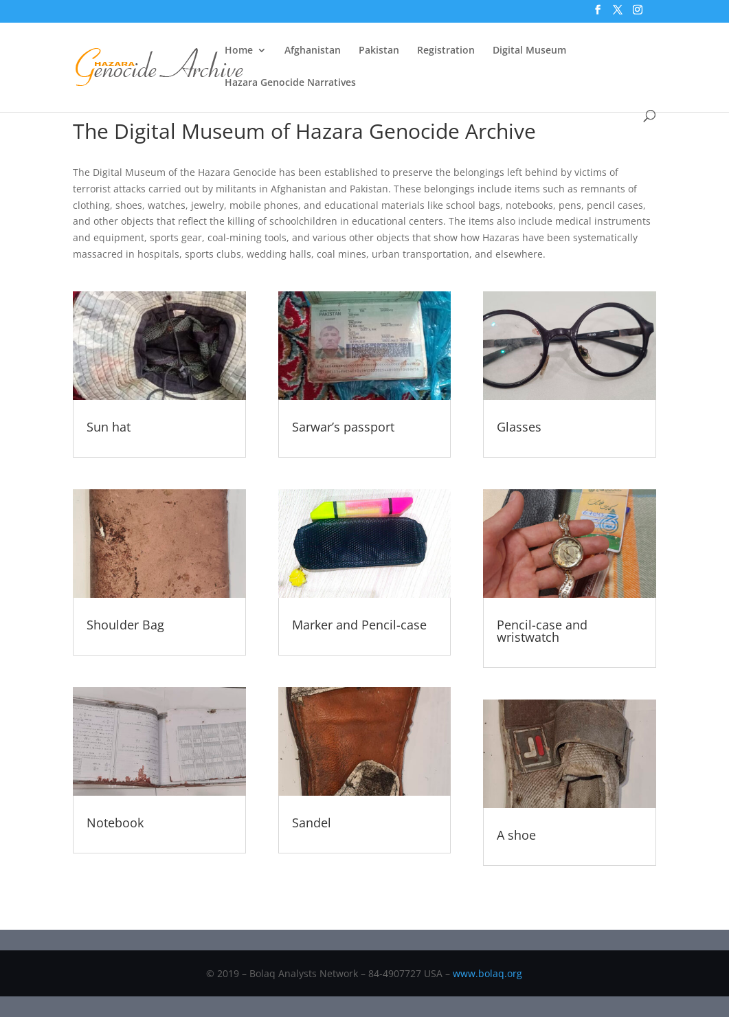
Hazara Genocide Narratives (290, 83)
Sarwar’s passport (343, 426)
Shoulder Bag (125, 624)
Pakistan (379, 50)
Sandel (311, 822)
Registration (446, 50)
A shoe (516, 835)
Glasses (519, 426)
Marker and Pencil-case (359, 624)
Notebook (115, 822)
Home (239, 50)
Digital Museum (529, 50)
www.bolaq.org (487, 973)
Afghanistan (312, 50)
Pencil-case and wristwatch (542, 630)
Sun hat (109, 426)
